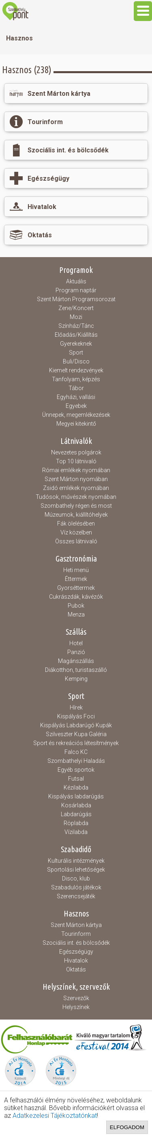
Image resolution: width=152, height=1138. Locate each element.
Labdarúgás (76, 814)
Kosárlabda (76, 805)
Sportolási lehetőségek (76, 869)
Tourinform (76, 934)
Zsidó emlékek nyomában (76, 488)
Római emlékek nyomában (76, 470)
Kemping (76, 679)
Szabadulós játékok (76, 887)
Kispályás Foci (76, 716)
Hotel (76, 643)
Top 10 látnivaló (76, 461)
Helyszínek (76, 1007)
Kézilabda (76, 787)
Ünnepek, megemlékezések (76, 415)
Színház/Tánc (76, 326)
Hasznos (19, 38)
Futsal (76, 778)
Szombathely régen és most (76, 505)
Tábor (76, 388)
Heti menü (76, 570)
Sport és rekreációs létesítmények (76, 743)
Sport (76, 352)
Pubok (76, 605)
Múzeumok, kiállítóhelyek (76, 514)
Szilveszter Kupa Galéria (76, 734)
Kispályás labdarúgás (76, 796)
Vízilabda (76, 832)
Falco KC (76, 752)
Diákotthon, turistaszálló (76, 670)
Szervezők (76, 998)
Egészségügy (76, 951)
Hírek (76, 707)
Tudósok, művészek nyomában (76, 497)
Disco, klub (76, 878)
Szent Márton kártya (76, 925)
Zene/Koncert (76, 308)
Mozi (76, 317)
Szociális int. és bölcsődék (76, 943)
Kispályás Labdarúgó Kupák (76, 725)
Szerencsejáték (76, 896)
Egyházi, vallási (76, 397)
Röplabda (76, 823)
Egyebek (76, 406)
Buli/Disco (76, 361)
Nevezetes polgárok (76, 452)
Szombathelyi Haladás (76, 761)
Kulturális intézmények (76, 860)
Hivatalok (76, 960)
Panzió (76, 652)
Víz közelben (76, 532)
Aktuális (76, 281)
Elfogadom (127, 1127)
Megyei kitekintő (76, 423)
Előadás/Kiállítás (76, 334)
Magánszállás (76, 661)
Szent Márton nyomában (76, 479)
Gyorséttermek (76, 588)
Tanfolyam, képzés (76, 379)
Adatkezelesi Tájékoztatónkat (55, 1115)
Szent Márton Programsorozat (76, 299)
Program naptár (76, 290)
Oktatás (76, 969)
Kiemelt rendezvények (76, 370)
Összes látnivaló (76, 541)
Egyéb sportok (76, 769)
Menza (76, 614)
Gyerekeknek (76, 343)
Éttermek (76, 579)
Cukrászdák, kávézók (76, 596)
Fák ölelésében (76, 523)
